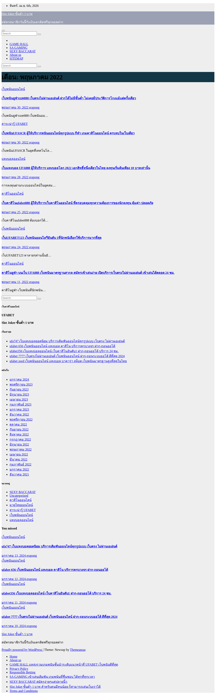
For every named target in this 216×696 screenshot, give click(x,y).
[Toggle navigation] (3, 30)
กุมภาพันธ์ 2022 (20, 464)
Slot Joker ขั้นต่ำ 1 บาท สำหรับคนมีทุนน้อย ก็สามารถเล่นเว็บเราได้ (55, 686)
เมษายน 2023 (19, 399)
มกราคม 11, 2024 (14, 602)
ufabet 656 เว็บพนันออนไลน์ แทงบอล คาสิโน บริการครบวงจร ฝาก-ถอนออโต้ (62, 346)
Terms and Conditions (24, 691)
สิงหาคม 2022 (19, 434)
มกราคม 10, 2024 (14, 626)
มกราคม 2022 (19, 469)
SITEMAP (16, 58)
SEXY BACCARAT (23, 51)
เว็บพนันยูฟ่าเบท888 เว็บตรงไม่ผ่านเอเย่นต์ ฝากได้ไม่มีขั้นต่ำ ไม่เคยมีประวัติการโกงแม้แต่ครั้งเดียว (69, 98)
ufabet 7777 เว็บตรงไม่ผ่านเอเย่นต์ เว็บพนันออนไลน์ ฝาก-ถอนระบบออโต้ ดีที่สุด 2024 (67, 356)
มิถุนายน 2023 (19, 394)
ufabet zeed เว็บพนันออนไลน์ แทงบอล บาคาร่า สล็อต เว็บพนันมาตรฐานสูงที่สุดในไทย (68, 361)
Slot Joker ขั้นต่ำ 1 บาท (17, 14)
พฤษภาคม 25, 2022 (15, 212)
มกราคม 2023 (19, 409)
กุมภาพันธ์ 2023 (20, 404)
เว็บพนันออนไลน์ (13, 89)
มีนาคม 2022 (18, 459)
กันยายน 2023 (19, 389)
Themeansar (77, 649)
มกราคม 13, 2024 (14, 555)
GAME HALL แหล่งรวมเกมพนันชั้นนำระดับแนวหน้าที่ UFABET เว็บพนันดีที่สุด (64, 664)
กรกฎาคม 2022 (20, 439)
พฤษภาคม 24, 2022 (15, 247)
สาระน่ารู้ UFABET (15, 124)
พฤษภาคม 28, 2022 (15, 177)
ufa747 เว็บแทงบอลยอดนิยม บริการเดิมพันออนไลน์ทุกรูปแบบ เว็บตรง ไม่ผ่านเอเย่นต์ (67, 341)
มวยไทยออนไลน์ (21, 505)
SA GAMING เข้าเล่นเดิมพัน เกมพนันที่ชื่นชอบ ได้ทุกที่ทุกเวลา (52, 676)
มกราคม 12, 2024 (14, 579)
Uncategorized (19, 495)
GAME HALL (19, 44)
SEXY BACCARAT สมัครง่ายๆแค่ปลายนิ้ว (38, 681)
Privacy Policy (19, 668)
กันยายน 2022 (19, 429)
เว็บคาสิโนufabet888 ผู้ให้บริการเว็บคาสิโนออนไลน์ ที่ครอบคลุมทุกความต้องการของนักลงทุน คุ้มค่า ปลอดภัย (77, 203)
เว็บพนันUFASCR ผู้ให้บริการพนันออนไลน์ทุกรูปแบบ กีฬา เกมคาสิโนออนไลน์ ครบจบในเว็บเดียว (68, 133)
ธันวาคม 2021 (19, 474)
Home (13, 656)
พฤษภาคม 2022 (21, 449)
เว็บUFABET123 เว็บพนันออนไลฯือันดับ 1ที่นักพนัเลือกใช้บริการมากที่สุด (51, 237)
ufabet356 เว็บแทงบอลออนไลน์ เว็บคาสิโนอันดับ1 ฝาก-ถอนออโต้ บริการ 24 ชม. (64, 351)
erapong (34, 107)
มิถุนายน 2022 (19, 444)
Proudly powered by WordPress (22, 649)
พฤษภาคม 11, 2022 (15, 282)
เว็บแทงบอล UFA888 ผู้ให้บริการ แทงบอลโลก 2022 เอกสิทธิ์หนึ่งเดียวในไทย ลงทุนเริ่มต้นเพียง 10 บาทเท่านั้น (76, 168)
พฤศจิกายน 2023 (21, 384)
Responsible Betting (22, 672)
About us (15, 55)
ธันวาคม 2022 (19, 414)
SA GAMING (18, 47)
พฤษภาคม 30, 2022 (15, 107)
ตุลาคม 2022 (18, 424)
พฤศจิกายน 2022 (21, 419)
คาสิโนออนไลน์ (13, 193)
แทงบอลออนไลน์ (13, 159)
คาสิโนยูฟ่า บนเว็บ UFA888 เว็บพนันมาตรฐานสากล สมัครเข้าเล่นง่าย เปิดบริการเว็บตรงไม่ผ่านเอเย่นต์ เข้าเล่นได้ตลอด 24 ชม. (88, 272)
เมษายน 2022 (19, 454)
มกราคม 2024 (19, 379)
